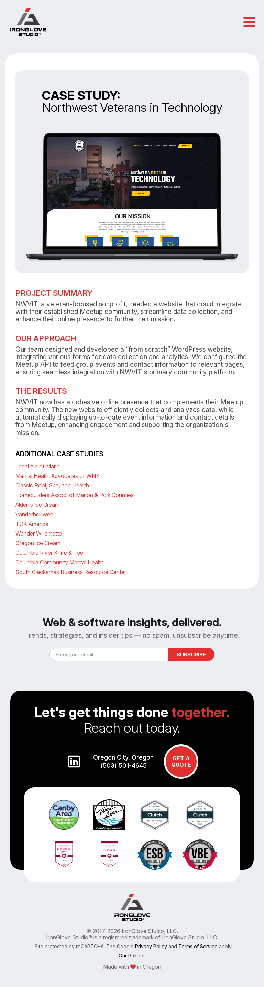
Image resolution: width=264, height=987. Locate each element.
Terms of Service (198, 946)
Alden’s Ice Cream (37, 504)
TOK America (31, 523)
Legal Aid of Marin (37, 466)
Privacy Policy (151, 946)
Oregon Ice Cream (37, 543)
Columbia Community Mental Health (59, 562)
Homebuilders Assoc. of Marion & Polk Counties (74, 495)
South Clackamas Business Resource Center (70, 571)
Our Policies (132, 956)
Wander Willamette (38, 533)
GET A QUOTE (181, 761)
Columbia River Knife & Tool (50, 552)
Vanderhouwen (34, 514)
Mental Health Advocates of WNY (57, 475)
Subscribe (191, 654)
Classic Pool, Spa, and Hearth (52, 485)
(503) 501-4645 (123, 765)
